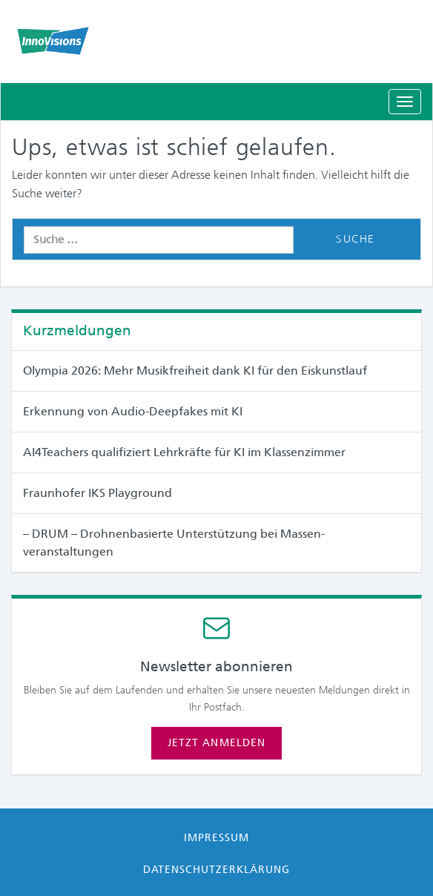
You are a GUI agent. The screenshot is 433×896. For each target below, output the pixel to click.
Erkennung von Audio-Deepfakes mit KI (132, 411)
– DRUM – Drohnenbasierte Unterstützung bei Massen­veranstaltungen (174, 543)
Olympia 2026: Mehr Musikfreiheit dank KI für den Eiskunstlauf (195, 370)
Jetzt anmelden (216, 742)
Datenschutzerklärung (217, 869)
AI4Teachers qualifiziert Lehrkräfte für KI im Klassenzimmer (184, 452)
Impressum (216, 837)
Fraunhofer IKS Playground (97, 493)
